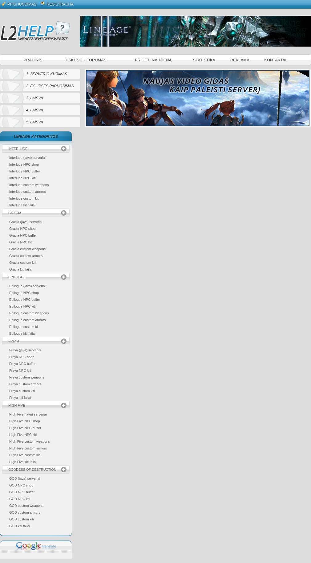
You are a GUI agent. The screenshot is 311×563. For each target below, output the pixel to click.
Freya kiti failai (20, 397)
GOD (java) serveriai (24, 478)
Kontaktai (275, 60)
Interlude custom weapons (29, 185)
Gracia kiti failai (20, 269)
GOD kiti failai (19, 526)
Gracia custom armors (25, 256)
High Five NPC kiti (23, 435)
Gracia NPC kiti (20, 242)
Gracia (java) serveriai (25, 222)
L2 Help (35, 31)
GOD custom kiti (21, 519)
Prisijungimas (19, 3)
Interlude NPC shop (24, 164)
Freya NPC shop (21, 357)
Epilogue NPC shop (24, 293)
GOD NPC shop (21, 485)
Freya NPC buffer (22, 364)
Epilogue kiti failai (22, 333)
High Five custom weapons (29, 441)
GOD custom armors (24, 512)
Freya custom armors (25, 384)
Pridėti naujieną (153, 60)
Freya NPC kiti (20, 370)
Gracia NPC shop (22, 228)
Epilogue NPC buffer (24, 299)
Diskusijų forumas (85, 60)
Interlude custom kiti (24, 198)
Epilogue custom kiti (24, 327)
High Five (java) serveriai (28, 414)
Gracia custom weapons (27, 249)
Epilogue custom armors (27, 320)
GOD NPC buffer (21, 492)
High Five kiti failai (23, 462)
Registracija (57, 3)
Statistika (204, 60)
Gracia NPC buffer (23, 235)
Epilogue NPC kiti (22, 306)
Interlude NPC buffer (24, 171)
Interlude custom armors (27, 191)
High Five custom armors (28, 448)
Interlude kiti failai (22, 205)
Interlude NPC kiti (22, 178)
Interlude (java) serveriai (27, 157)
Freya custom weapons (26, 377)
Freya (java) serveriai (25, 350)
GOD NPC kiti (19, 499)
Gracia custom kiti (22, 262)
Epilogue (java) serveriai (27, 286)
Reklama (239, 60)
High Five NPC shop (24, 421)
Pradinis (32, 60)
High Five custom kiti (24, 455)
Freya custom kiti (22, 391)
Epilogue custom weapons (29, 313)
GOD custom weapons (26, 505)
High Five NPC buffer (25, 428)
